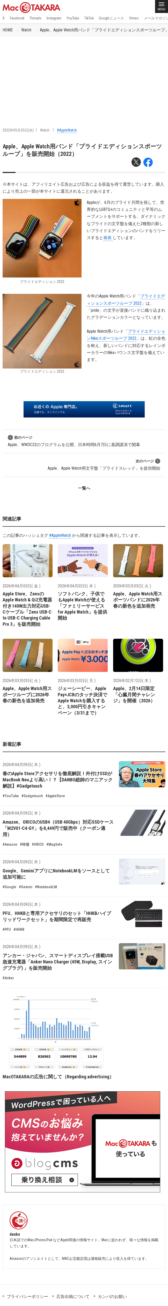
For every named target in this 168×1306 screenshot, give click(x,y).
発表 (108, 237)
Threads (35, 18)
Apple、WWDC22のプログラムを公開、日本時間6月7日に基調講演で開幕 (74, 441)
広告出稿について (73, 1296)
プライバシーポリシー (27, 1296)
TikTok (89, 18)
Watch (26, 29)
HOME (8, 29)
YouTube (73, 18)
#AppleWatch (67, 130)
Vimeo (134, 18)
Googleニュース (111, 18)
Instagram (54, 18)
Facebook (17, 18)
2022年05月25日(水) (18, 130)
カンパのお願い (112, 1296)
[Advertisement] (84, 75)
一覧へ (84, 488)
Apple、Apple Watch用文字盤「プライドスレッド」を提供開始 (104, 465)
